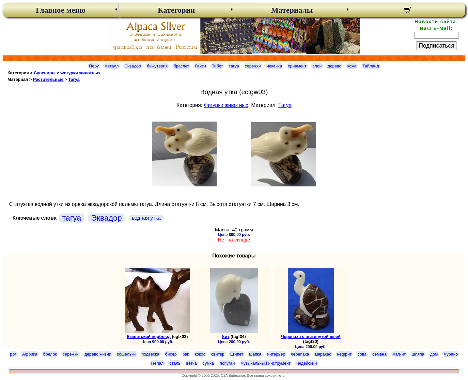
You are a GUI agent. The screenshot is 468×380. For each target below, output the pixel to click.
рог (13, 354)
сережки (253, 66)
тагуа (234, 66)
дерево (334, 66)
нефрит (344, 354)
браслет (181, 66)
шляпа (418, 354)
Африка (29, 354)
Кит (225, 336)
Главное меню (61, 10)
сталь (174, 363)
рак (185, 354)
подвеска (150, 354)
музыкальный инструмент (265, 363)
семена (379, 354)
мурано (451, 354)
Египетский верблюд (149, 336)
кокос (200, 354)
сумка (208, 363)
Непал (157, 363)
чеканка (274, 66)
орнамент (297, 66)
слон (316, 66)
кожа (351, 66)
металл (112, 66)
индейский (306, 363)
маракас (323, 354)
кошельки (126, 354)
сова (361, 354)
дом (434, 354)
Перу (94, 66)
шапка (255, 354)
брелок (49, 354)
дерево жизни (98, 354)
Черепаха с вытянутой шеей (311, 336)
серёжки (71, 354)
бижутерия (157, 66)
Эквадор (133, 66)
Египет (236, 354)
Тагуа (74, 79)
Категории (176, 10)
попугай (227, 363)
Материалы (292, 10)
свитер (217, 354)
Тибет (217, 66)
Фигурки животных (80, 72)
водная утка (146, 218)
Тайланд (370, 66)
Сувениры (44, 72)
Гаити (200, 66)
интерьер (276, 354)
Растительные (48, 79)
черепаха (300, 354)
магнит (399, 354)
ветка (191, 363)
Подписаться (436, 45)
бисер (171, 354)
